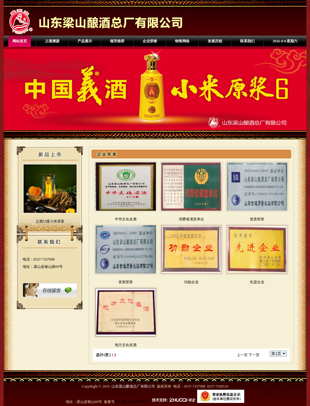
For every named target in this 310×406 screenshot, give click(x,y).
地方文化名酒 (126, 345)
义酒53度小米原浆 (49, 221)
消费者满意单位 (191, 219)
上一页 (242, 355)
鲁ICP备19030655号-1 (132, 402)
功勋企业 (191, 282)
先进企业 (257, 282)
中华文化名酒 (126, 219)
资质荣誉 (257, 219)
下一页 (254, 355)
